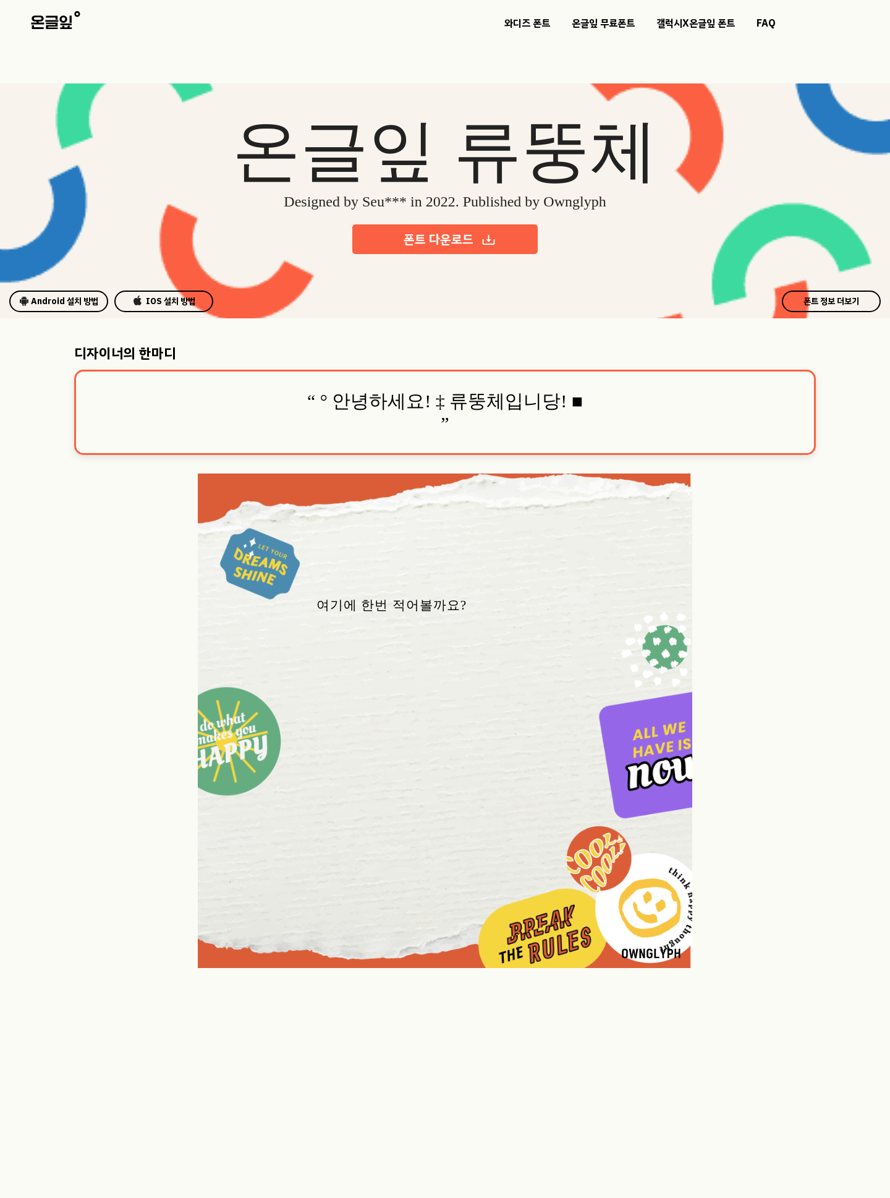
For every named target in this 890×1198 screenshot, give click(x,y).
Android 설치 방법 (58, 301)
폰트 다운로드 (450, 239)
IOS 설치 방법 (164, 301)
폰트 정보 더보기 (831, 301)
